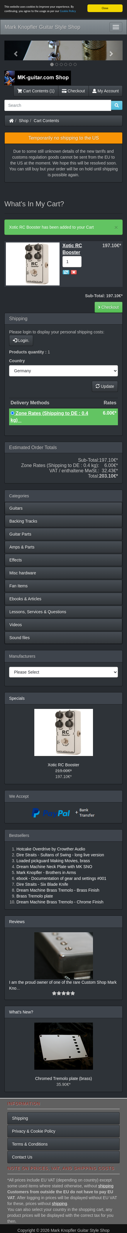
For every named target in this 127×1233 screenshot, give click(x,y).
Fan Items (18, 586)
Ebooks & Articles (25, 598)
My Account (105, 91)
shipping (106, 1186)
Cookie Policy (68, 11)
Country (17, 360)
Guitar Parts (20, 534)
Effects (15, 560)
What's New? (21, 1012)
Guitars (16, 508)
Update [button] (105, 386)
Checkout (73, 91)
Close (105, 8)
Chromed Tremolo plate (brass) (63, 1078)
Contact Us (22, 1157)
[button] (13, 50)
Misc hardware (22, 573)
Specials (17, 698)
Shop (24, 120)
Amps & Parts (22, 547)
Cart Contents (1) (36, 91)
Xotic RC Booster (63, 764)
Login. (21, 340)
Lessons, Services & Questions (37, 611)
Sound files (19, 637)
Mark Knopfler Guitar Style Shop (42, 27)
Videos (15, 624)
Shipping (20, 1118)
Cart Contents (46, 120)
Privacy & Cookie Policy (33, 1131)
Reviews (17, 921)
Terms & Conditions (30, 1144)
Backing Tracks (23, 521)
